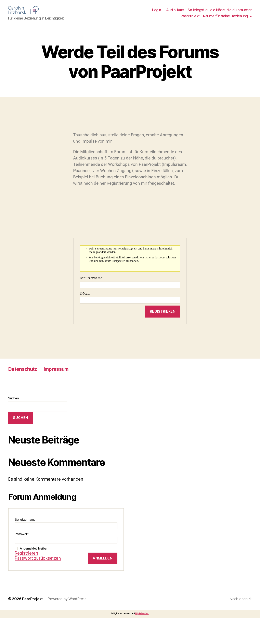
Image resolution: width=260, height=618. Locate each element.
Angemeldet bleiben (34, 548)
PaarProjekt (32, 599)
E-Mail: (85, 294)
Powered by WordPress (67, 599)
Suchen (13, 398)
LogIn (156, 10)
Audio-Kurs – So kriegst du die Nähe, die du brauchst (209, 10)
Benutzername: (91, 278)
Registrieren (163, 311)
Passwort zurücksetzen (38, 558)
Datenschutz (22, 369)
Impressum (56, 369)
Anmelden (103, 558)
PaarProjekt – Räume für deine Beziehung (214, 16)
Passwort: (22, 534)
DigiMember (141, 613)
